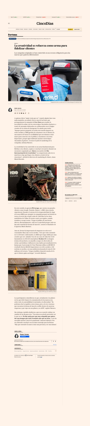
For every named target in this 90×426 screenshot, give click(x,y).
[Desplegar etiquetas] (56, 351)
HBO (46, 351)
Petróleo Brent (39, 17)
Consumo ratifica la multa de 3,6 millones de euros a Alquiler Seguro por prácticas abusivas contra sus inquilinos (73, 184)
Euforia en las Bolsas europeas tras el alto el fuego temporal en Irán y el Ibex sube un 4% (34, 38)
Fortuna (12, 35)
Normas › (55, 344)
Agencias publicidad (34, 351)
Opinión (53, 29)
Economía (30, 29)
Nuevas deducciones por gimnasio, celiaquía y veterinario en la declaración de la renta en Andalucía (73, 173)
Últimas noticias (48, 29)
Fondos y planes (41, 29)
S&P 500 (25, 17)
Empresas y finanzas (19, 29)
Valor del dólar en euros (70, 17)
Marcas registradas (18, 351)
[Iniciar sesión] (78, 29)
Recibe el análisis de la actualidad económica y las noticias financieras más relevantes (32, 341)
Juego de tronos (26, 351)
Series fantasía (41, 351)
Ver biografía (25, 336)
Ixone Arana (17, 108)
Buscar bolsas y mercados (71, 194)
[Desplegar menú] (9, 23)
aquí (41, 357)
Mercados (26, 29)
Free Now (50, 351)
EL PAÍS (58, 29)
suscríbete (70, 29)
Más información (17, 356)
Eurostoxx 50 (54, 17)
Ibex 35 (12, 17)
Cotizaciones (35, 29)
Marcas (16, 43)
